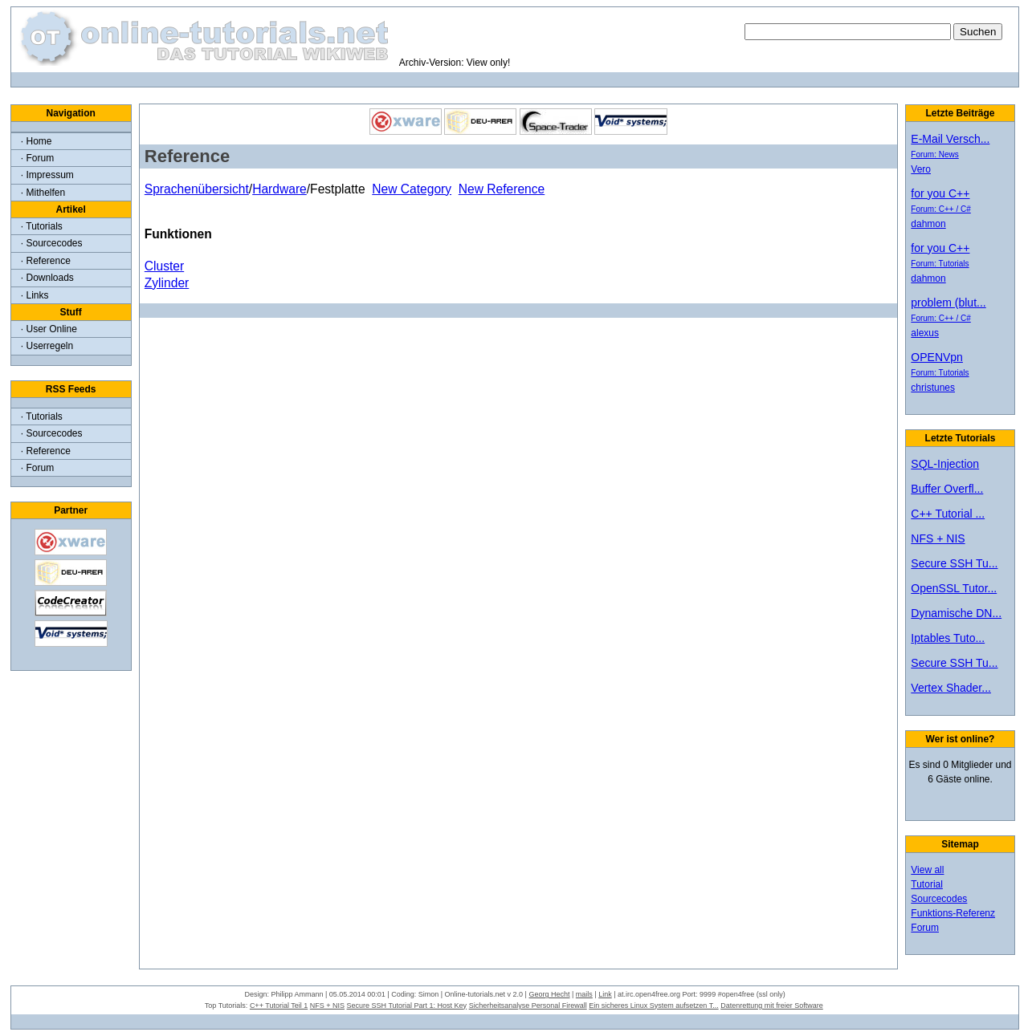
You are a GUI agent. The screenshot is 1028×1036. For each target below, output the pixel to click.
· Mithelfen (43, 192)
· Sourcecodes (52, 243)
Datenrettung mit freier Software (771, 1005)
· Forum (37, 158)
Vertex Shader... (951, 687)
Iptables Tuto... (948, 638)
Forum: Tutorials (940, 263)
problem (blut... (948, 302)
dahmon (928, 224)
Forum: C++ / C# (940, 209)
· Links (35, 295)
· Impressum (47, 175)
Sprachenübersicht (197, 189)
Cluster (164, 266)
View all (927, 870)
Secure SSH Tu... (954, 563)
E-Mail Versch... (950, 138)
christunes (933, 387)
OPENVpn (937, 357)
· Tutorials (42, 226)
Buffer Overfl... (947, 488)
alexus (925, 333)
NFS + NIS (938, 538)
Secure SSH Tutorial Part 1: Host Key (407, 1005)
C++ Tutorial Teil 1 (279, 1005)
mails (584, 994)
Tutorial (927, 884)
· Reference (46, 260)
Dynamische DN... (956, 613)
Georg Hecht (548, 994)
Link (605, 994)
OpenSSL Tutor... (954, 588)
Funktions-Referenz (953, 913)
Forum (925, 927)
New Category (411, 189)
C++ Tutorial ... (948, 513)
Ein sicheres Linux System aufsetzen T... (653, 1005)
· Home (36, 141)
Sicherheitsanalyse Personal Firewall (528, 1005)
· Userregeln (47, 345)
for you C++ (940, 193)
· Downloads (47, 277)
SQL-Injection (945, 463)
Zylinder (167, 283)
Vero (921, 169)
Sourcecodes (939, 898)
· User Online (49, 329)
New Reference (502, 189)
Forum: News (934, 154)
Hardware (279, 189)
